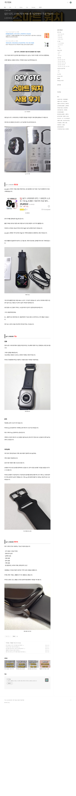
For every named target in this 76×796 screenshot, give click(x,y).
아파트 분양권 (60, 110)
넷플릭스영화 (59, 229)
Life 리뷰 (59, 129)
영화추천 (67, 212)
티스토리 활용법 (61, 114)
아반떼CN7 (59, 233)
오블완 (63, 233)
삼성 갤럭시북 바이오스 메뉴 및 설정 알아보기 (15, 738)
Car (27, 25)
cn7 (62, 227)
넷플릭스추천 (59, 210)
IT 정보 (11, 733)
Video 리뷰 (59, 121)
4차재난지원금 (60, 216)
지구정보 (7, 20)
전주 (59, 143)
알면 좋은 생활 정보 (61, 132)
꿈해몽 (58, 149)
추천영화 (65, 218)
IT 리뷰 (7, 733)
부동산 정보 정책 (61, 105)
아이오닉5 (59, 227)
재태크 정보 (60, 107)
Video (21, 25)
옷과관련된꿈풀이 (60, 220)
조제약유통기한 (60, 218)
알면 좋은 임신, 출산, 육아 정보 (63, 137)
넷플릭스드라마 (66, 224)
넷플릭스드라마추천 (61, 212)
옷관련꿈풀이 (65, 208)
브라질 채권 (60, 108)
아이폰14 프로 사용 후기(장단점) (12, 737)
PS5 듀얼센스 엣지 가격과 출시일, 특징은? (14, 735)
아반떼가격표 (59, 208)
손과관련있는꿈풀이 (61, 214)
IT (15, 25)
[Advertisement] (37, 8)
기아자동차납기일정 (61, 237)
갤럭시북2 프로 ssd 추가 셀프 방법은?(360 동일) (15, 742)
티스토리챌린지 (67, 227)
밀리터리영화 (59, 224)
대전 (59, 141)
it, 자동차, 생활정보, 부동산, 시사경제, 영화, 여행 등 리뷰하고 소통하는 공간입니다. (22, 771)
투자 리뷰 (59, 103)
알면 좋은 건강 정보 (61, 130)
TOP (71, 790)
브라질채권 (59, 231)
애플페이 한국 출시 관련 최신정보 (12, 740)
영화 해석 (59, 126)
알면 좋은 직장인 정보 (62, 134)
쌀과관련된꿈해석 (60, 235)
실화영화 (67, 214)
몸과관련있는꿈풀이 (61, 222)
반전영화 (67, 237)
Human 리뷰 (59, 147)
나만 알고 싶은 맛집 (61, 139)
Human (33, 25)
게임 (59, 117)
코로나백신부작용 (66, 229)
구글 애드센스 (60, 116)
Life (10, 25)
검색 (68, 20)
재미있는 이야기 (60, 151)
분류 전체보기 (60, 101)
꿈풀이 (40, 25)
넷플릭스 (67, 222)
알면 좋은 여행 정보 (61, 135)
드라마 (59, 123)
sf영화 (63, 231)
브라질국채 (65, 210)
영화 (59, 125)
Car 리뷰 (59, 145)
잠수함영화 (65, 216)
